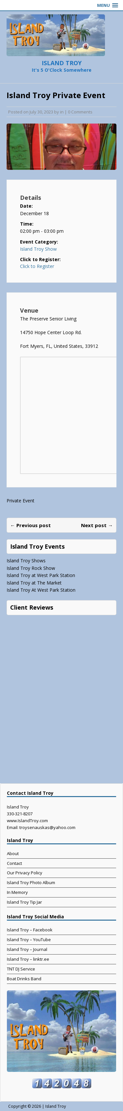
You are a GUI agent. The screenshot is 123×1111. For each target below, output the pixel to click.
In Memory (17, 892)
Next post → (97, 525)
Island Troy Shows (26, 560)
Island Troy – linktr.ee (28, 959)
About (13, 853)
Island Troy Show (38, 249)
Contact (14, 863)
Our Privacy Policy (24, 873)
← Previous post (30, 525)
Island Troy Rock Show (31, 568)
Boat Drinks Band (24, 979)
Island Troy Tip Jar (24, 902)
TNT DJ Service (21, 969)
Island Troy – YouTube (29, 939)
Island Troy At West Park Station (41, 590)
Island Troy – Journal (27, 949)
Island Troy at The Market (34, 583)
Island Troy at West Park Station (41, 575)
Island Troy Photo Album (31, 882)
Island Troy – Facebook (29, 930)
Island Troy (55, 1106)
